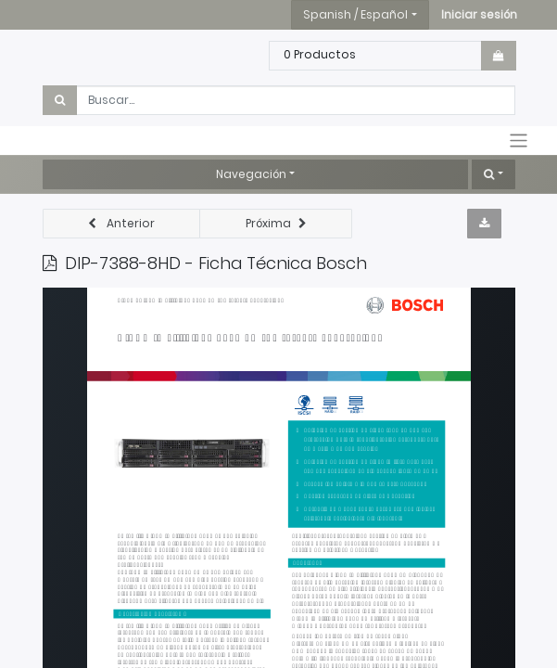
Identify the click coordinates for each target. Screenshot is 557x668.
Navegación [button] (251, 174)
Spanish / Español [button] (355, 14)
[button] (479, 15)
